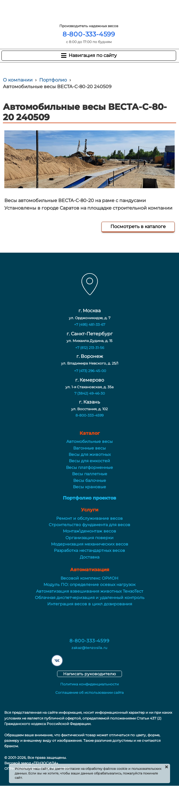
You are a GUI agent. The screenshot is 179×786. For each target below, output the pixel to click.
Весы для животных (90, 454)
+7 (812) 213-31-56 (89, 347)
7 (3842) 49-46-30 (89, 393)
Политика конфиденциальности (89, 684)
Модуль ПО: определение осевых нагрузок (89, 584)
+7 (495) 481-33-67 (89, 324)
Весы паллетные (89, 473)
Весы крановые (89, 486)
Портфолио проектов (89, 498)
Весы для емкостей (89, 460)
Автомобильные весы (89, 441)
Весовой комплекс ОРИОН (89, 578)
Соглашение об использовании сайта (89, 692)
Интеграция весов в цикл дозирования (89, 603)
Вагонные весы (89, 448)
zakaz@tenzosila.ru (89, 648)
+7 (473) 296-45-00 (90, 371)
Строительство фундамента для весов (89, 524)
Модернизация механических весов (89, 544)
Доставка (89, 557)
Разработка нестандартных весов (89, 550)
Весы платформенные (89, 467)
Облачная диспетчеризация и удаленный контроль (89, 597)
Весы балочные (89, 480)
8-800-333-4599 (89, 34)
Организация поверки (89, 537)
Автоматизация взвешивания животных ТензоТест (89, 591)
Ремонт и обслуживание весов (89, 518)
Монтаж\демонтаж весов (89, 531)
